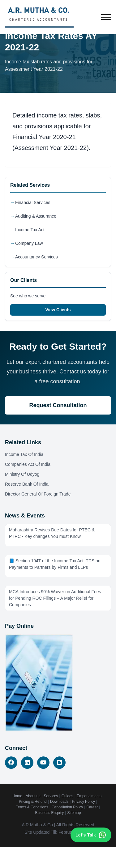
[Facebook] (11, 762)
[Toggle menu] (106, 17)
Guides (67, 796)
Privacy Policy (83, 801)
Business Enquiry (49, 813)
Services (51, 796)
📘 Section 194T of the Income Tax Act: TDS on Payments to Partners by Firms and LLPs (55, 564)
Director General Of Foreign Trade (38, 494)
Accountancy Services (36, 256)
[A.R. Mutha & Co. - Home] (39, 17)
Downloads (59, 801)
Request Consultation (58, 405)
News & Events (25, 516)
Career (92, 807)
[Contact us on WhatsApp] (91, 835)
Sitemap (74, 813)
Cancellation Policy (67, 807)
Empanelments (89, 796)
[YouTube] (43, 762)
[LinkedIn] (27, 762)
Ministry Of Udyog (22, 474)
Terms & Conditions (32, 807)
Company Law (29, 243)
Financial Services (32, 202)
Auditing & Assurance (35, 216)
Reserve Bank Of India (27, 484)
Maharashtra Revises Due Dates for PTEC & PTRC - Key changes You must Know (52, 533)
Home (17, 796)
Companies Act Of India (27, 464)
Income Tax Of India (24, 454)
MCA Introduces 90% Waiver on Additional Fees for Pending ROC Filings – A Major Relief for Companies (55, 598)
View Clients (58, 309)
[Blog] (59, 762)
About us (33, 796)
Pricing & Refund (33, 801)
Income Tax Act (30, 229)
